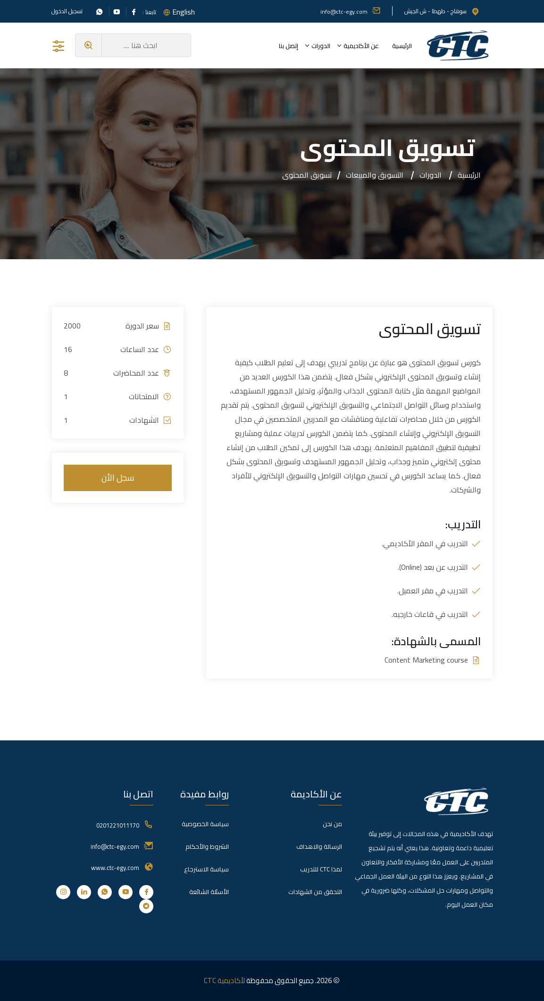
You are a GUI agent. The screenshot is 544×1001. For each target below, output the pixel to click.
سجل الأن (117, 477)
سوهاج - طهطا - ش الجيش (442, 11)
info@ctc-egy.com (350, 11)
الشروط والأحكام (207, 846)
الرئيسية (402, 45)
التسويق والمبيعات (374, 175)
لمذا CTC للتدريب (321, 869)
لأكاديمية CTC (224, 980)
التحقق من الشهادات (315, 891)
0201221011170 (117, 825)
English (183, 12)
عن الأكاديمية (361, 45)
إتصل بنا (288, 45)
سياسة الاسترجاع (206, 869)
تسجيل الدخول (67, 11)
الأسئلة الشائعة (209, 891)
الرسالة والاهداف (319, 846)
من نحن (332, 823)
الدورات (320, 45)
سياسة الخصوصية (205, 823)
